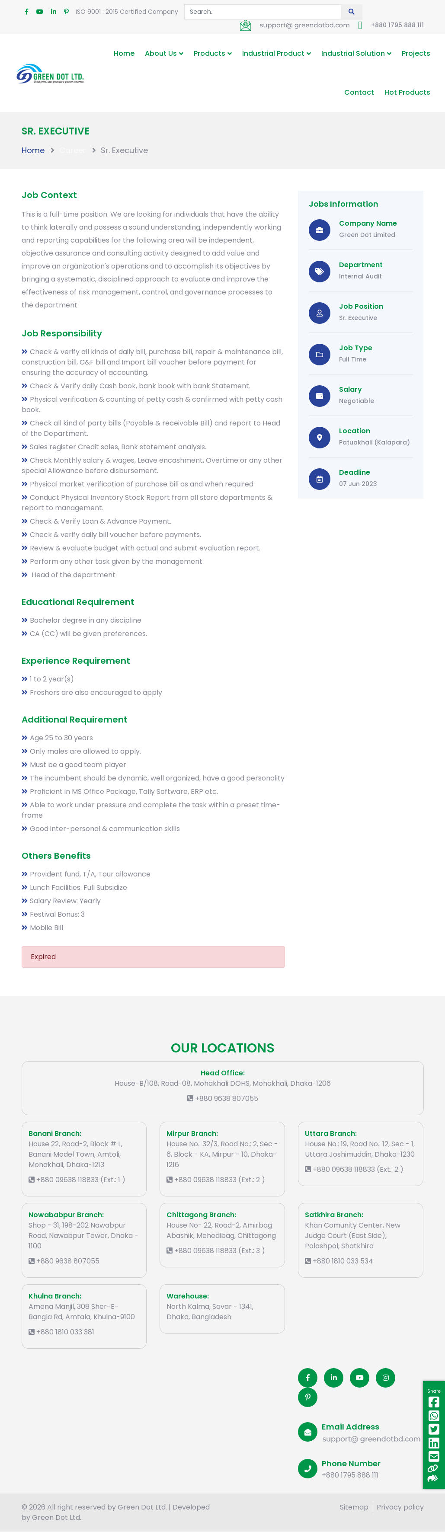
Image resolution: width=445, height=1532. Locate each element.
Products (209, 53)
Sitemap (354, 1507)
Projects (416, 53)
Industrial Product (273, 53)
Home (124, 53)
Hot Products (407, 92)
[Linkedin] (333, 1378)
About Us (161, 53)
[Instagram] (385, 1378)
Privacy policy (400, 1507)
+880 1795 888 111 (397, 25)
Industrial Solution (353, 53)
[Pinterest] (307, 1397)
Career (72, 150)
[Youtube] (359, 1378)
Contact (359, 92)
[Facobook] (307, 1378)
